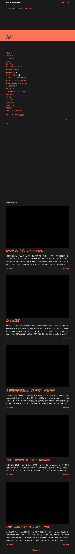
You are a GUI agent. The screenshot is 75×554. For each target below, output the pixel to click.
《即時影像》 (20, 9)
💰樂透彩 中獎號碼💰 (12, 69)
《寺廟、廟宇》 (10, 9)
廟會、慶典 (9, 64)
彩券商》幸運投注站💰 (13, 75)
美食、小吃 (9, 100)
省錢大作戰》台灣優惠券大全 (15, 111)
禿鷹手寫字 (9, 108)
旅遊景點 (8, 97)
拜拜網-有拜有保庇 (13, 2)
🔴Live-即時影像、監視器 (14, 67)
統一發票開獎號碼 (11, 86)
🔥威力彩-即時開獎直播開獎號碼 (16, 78)
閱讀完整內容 (66, 268)
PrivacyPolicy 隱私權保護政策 (15, 115)
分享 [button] (67, 119)
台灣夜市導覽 (10, 102)
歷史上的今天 (10, 89)
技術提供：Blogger (37, 550)
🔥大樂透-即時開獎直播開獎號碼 (16, 80)
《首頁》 (2, 9)
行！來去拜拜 (10, 58)
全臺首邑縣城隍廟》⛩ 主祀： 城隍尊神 (30, 390)
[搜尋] (63, 2)
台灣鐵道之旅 (10, 105)
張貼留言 (11, 268)
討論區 (8, 53)
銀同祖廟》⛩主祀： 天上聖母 (24, 251)
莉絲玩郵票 (9, 94)
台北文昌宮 (13, 320)
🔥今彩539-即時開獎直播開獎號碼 (16, 83)
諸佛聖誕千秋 (10, 61)
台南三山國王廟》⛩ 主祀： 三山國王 (29, 527)
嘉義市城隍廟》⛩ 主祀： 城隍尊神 (27, 460)
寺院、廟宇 (9, 56)
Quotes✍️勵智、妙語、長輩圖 (15, 91)
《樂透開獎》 (28, 9)
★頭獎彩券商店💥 (12, 72)
